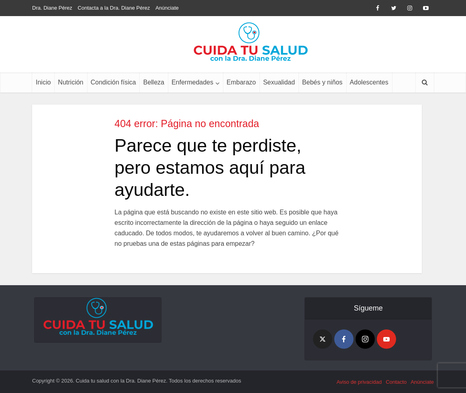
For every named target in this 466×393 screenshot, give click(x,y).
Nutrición (70, 82)
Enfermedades (192, 82)
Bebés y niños (322, 82)
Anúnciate (167, 8)
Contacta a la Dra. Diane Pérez (114, 8)
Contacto (396, 382)
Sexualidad (279, 82)
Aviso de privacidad (359, 382)
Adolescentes (369, 82)
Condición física (113, 82)
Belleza (153, 82)
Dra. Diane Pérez (52, 8)
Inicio (43, 82)
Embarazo (241, 82)
